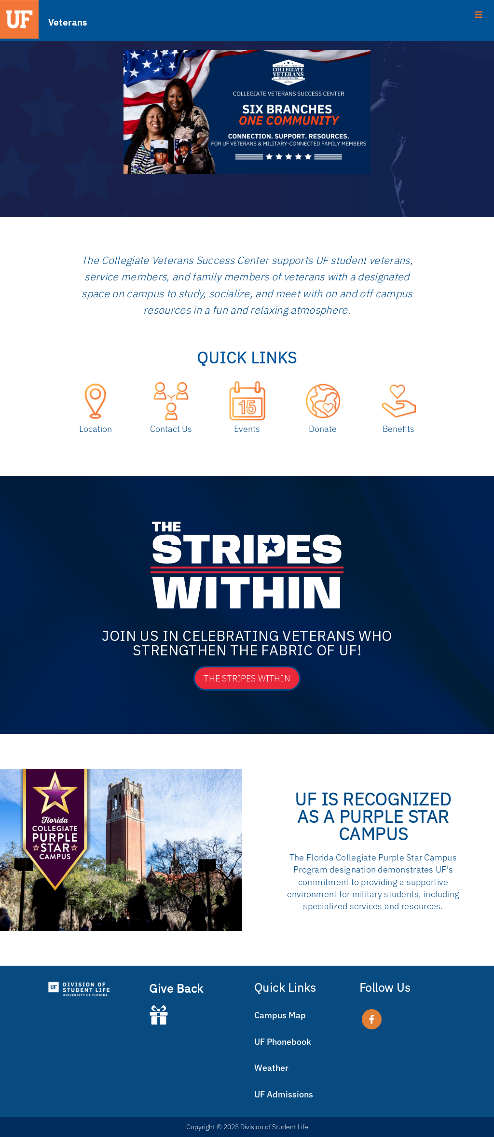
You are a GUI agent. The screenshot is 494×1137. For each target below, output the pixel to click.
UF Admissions (283, 1094)
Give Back (176, 988)
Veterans (67, 22)
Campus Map (280, 1015)
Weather (271, 1067)
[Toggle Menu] (247, 14)
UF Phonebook (282, 1041)
